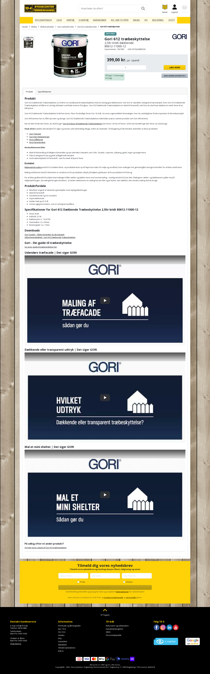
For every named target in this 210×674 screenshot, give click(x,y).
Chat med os (15, 642)
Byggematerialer (38, 19)
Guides (61, 633)
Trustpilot (158, 632)
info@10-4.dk (22, 624)
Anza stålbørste (36, 138)
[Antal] (126, 66)
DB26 (108, 630)
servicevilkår (131, 596)
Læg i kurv (166, 66)
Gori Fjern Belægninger (39, 135)
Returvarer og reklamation (117, 624)
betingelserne (122, 590)
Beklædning (163, 19)
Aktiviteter (62, 643)
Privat (82, 580)
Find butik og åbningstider (69, 624)
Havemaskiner (98, 19)
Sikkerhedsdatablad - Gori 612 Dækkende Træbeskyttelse (50, 236)
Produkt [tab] (29, 90)
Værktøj (66, 19)
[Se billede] (28, 40)
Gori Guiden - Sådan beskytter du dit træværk (44, 233)
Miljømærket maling (33, 165)
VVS (150, 19)
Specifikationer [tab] (44, 90)
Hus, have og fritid (122, 19)
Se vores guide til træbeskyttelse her (41, 245)
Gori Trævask (35, 132)
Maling (140, 19)
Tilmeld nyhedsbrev (66, 646)
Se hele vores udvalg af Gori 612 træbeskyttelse (46, 546)
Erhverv (129, 580)
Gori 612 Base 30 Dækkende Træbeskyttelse (82, 122)
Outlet (177, 19)
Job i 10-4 (62, 627)
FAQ (60, 637)
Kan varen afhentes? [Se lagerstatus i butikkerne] (175, 74)
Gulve (55, 19)
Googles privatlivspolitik (113, 596)
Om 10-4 (61, 630)
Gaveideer (62, 640)
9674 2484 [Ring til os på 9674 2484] (22, 626)
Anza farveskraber (37, 141)
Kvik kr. (61, 649)
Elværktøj (81, 19)
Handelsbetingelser (114, 627)
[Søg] (143, 8)
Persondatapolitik (113, 633)
